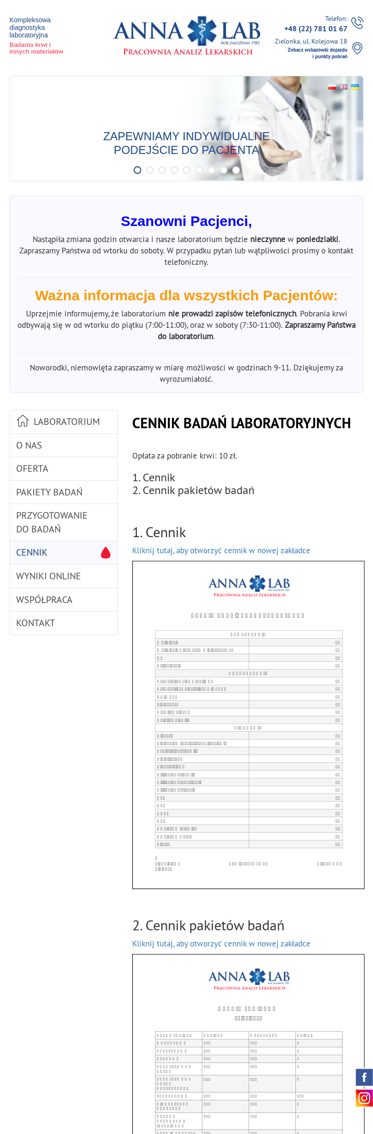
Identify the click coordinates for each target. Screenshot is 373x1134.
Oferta (32, 468)
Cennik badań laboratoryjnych (241, 423)
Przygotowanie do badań (52, 522)
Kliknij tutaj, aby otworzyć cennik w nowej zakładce (221, 550)
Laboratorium (67, 421)
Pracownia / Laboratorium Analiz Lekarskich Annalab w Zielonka (187, 34)
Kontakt (35, 623)
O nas (29, 445)
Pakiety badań (49, 492)
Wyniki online (48, 576)
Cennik (31, 552)
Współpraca (44, 599)
